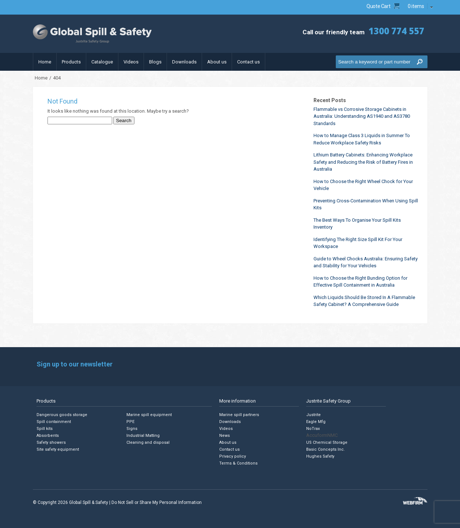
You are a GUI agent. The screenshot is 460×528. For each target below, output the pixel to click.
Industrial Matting (143, 435)
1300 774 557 (396, 31)
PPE (130, 421)
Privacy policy (232, 456)
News (224, 435)
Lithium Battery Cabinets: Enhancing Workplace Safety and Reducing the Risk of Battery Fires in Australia (363, 162)
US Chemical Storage (326, 442)
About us (217, 62)
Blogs (155, 62)
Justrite (313, 414)
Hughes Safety (320, 456)
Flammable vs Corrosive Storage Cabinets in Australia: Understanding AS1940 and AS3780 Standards (361, 116)
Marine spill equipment (149, 414)
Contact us (248, 62)
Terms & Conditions (238, 463)
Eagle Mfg (316, 421)
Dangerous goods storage (62, 414)
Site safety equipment (58, 449)
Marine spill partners (239, 414)
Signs (131, 428)
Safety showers (51, 442)
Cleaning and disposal (148, 442)
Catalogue (102, 62)
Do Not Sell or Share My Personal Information (156, 502)
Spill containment (54, 421)
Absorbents (48, 435)
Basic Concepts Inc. (325, 449)
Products (71, 62)
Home (44, 62)
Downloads (184, 62)
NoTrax (313, 428)
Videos (130, 62)
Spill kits (45, 428)
